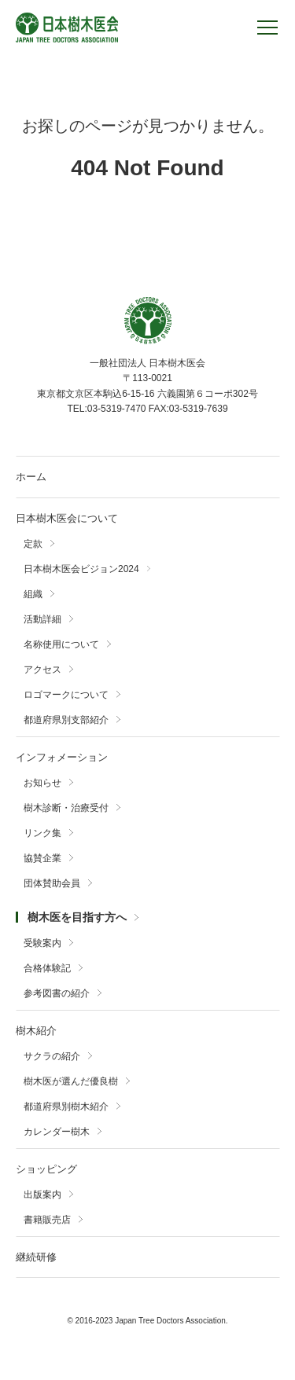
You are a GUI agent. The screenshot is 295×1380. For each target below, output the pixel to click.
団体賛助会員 (52, 883)
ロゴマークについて (66, 694)
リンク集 (42, 833)
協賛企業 (42, 858)
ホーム (31, 477)
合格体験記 (47, 968)
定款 (33, 544)
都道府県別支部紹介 (66, 720)
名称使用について (61, 644)
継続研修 (36, 1257)
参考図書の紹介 (57, 993)
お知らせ (42, 782)
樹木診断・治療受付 (66, 808)
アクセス (42, 669)
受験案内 (42, 943)
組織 (33, 594)
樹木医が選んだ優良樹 (71, 1081)
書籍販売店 (47, 1219)
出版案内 (42, 1194)
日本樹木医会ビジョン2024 (81, 569)
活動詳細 (42, 619)
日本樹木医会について (67, 518)
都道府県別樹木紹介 (66, 1106)
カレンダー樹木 (57, 1131)
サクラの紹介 (52, 1056)
